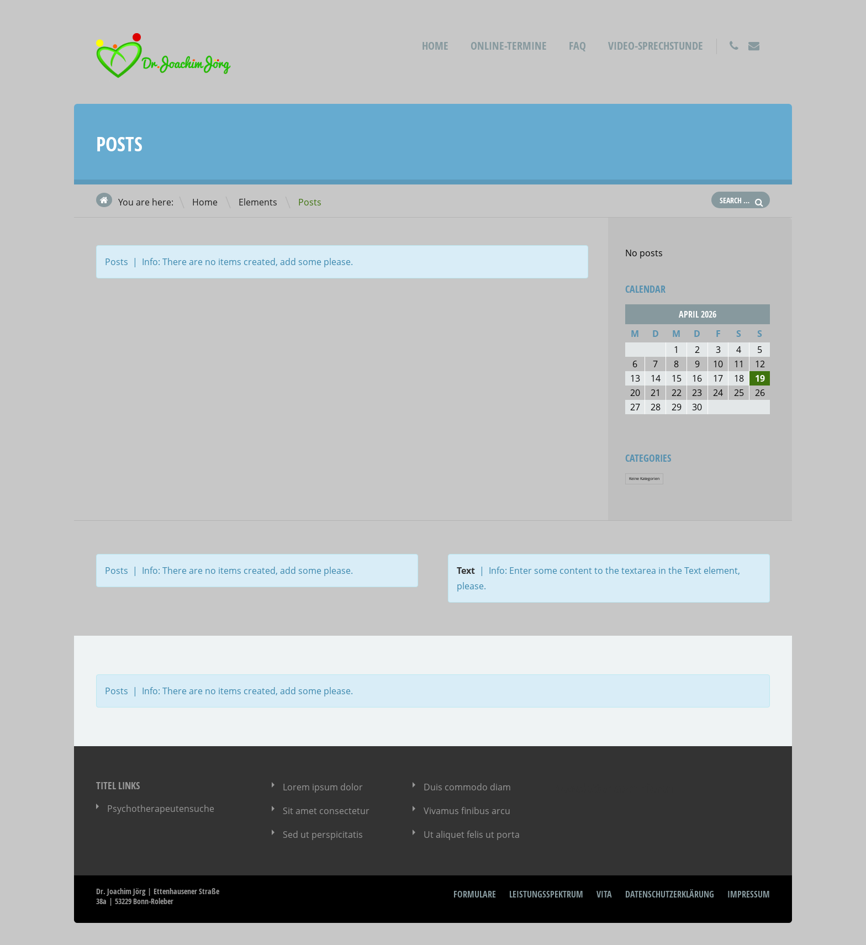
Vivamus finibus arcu (467, 811)
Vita (604, 894)
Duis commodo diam (467, 787)
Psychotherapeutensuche (160, 809)
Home (435, 45)
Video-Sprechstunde (655, 45)
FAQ (577, 45)
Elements (258, 202)
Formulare (474, 894)
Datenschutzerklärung (669, 894)
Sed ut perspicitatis (323, 834)
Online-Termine (509, 45)
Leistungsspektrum (546, 894)
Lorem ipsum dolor (323, 787)
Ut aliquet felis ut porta (472, 834)
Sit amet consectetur (326, 811)
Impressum (748, 894)
